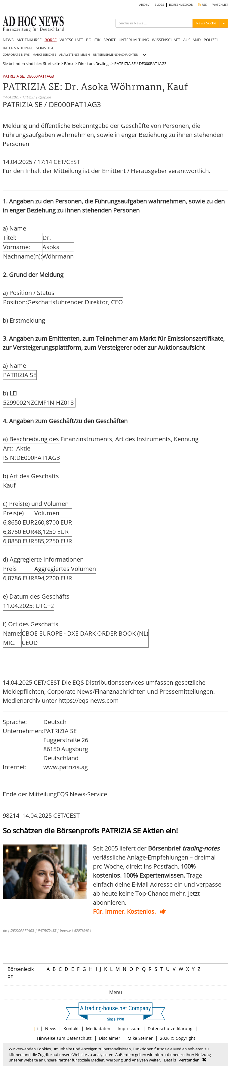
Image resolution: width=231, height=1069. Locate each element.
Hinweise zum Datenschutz (64, 1038)
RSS (203, 5)
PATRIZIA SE (13, 76)
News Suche (206, 23)
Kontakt (71, 1028)
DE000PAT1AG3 (40, 76)
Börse (69, 63)
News (50, 1028)
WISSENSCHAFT (166, 39)
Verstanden (189, 1060)
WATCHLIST (220, 5)
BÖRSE (51, 39)
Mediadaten (98, 1028)
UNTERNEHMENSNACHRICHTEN (115, 55)
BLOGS (159, 5)
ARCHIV (144, 5)
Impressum (129, 1028)
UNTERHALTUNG (134, 39)
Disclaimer (109, 1038)
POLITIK (93, 39)
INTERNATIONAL (18, 48)
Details (170, 1060)
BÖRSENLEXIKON (181, 5)
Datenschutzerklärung (170, 1028)
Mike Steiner (140, 1038)
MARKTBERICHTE (44, 55)
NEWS (8, 39)
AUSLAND (192, 39)
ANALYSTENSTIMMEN (74, 55)
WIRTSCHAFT (71, 39)
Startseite (51, 63)
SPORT (109, 39)
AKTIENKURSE (29, 39)
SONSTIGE (45, 48)
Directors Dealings (94, 63)
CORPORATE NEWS (16, 55)
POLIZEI (211, 39)
